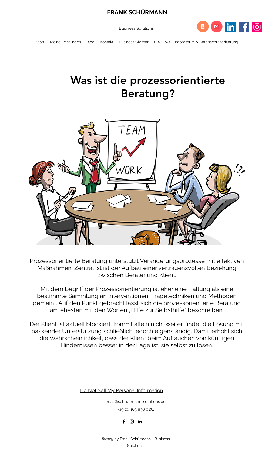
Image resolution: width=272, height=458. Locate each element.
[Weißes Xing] (148, 421)
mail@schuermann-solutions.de (136, 401)
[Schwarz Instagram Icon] (132, 421)
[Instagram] (257, 27)
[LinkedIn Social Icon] (230, 27)
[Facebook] (244, 27)
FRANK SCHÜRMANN (137, 12)
